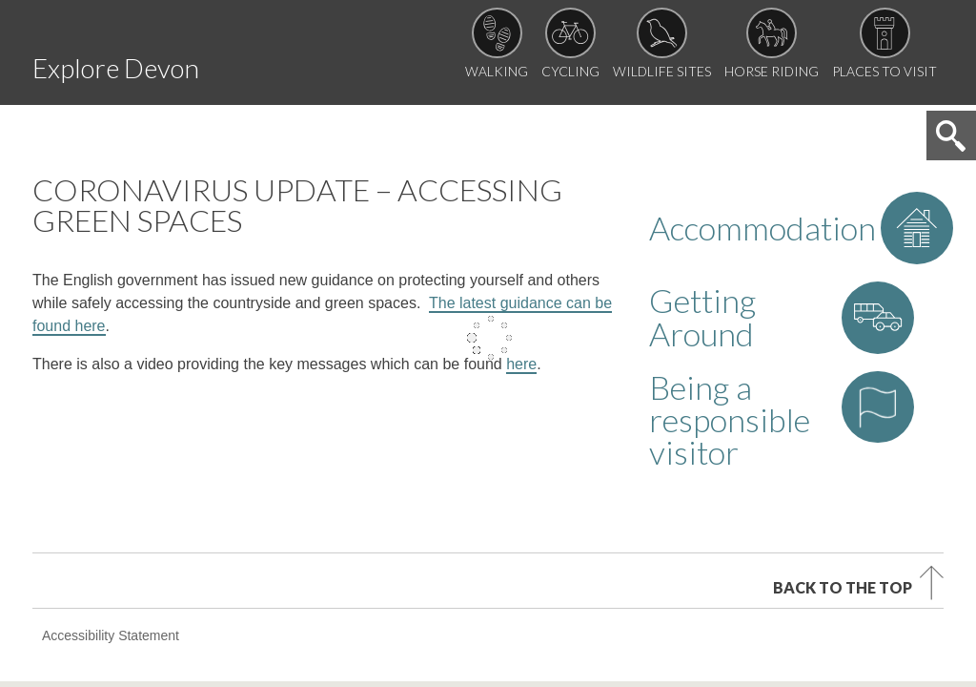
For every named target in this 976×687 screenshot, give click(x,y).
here (521, 259)
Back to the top (842, 411)
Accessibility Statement (110, 463)
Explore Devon (176, 60)
